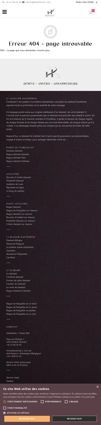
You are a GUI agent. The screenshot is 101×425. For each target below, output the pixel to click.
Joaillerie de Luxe (14, 184)
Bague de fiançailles (20, 147)
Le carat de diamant (15, 287)
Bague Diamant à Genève (18, 291)
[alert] (50, 404)
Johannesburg (66, 83)
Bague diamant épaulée (17, 154)
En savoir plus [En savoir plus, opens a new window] (88, 396)
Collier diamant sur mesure (19, 224)
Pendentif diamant (15, 181)
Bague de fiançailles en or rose (21, 314)
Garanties (10, 251)
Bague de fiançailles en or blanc (21, 304)
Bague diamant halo (16, 158)
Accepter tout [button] (27, 418)
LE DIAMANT (13, 270)
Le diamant (11, 274)
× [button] (97, 387)
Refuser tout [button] (74, 418)
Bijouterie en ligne (15, 187)
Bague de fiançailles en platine (21, 310)
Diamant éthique (14, 240)
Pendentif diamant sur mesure (20, 221)
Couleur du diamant (16, 284)
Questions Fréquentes (16, 254)
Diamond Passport (15, 244)
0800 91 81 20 (12, 365)
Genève (29, 83)
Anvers (44, 83)
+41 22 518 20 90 (13, 2)
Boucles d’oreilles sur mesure (20, 217)
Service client (12, 378)
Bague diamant (13, 207)
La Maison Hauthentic (20, 237)
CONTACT (12, 326)
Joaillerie (12, 174)
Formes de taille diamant (18, 280)
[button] (50, 413)
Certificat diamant (14, 277)
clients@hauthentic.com (37, 2)
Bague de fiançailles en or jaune (21, 307)
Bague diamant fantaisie (17, 161)
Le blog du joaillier (15, 191)
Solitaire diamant (14, 151)
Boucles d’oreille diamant (18, 177)
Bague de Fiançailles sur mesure (21, 210)
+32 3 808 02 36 (13, 356)
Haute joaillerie (17, 203)
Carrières (10, 257)
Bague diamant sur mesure (19, 214)
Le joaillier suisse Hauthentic (20, 247)
